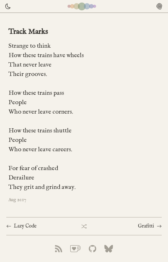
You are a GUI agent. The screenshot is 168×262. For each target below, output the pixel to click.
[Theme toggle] (6, 6)
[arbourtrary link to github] (92, 249)
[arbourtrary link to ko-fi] (75, 248)
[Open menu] (159, 6)
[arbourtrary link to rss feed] (58, 248)
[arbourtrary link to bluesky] (108, 249)
